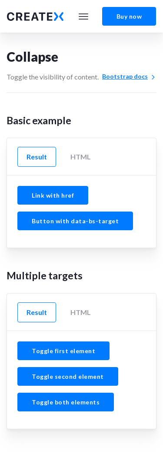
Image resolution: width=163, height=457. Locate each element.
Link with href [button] (53, 195)
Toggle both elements (66, 402)
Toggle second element (68, 376)
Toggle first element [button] (63, 350)
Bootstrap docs (129, 76)
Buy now (129, 16)
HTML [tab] (80, 156)
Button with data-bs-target (75, 221)
